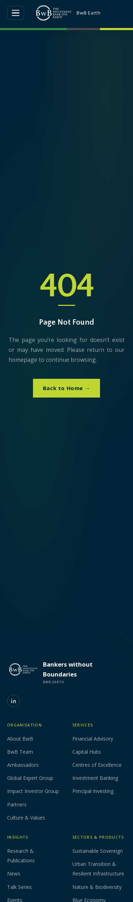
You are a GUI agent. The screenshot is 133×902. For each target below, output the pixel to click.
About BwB (20, 738)
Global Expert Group (30, 778)
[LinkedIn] (13, 701)
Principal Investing (92, 791)
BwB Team (20, 751)
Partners (17, 804)
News (13, 873)
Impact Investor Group (33, 791)
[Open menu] (15, 13)
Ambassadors (23, 764)
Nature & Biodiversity (97, 887)
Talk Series (19, 887)
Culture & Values (26, 817)
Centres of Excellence (97, 764)
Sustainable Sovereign (97, 850)
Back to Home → (66, 388)
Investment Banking (95, 778)
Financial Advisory (92, 738)
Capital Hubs (86, 751)
